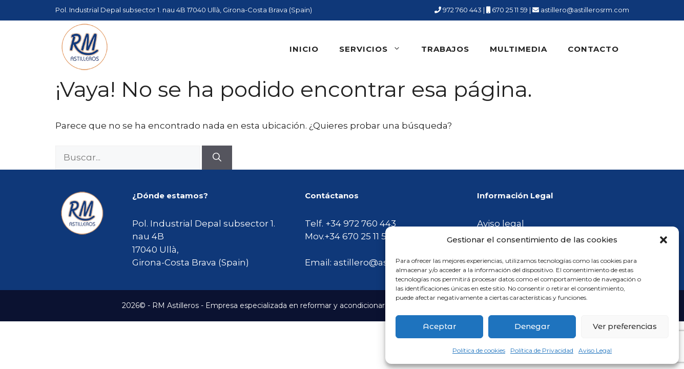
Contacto (593, 49)
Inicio (304, 49)
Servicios (375, 49)
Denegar (532, 326)
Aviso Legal (595, 350)
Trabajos (445, 49)
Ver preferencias (625, 326)
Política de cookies (478, 350)
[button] (663, 240)
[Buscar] (217, 158)
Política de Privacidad (541, 350)
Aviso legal (500, 223)
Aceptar (439, 326)
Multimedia (518, 49)
